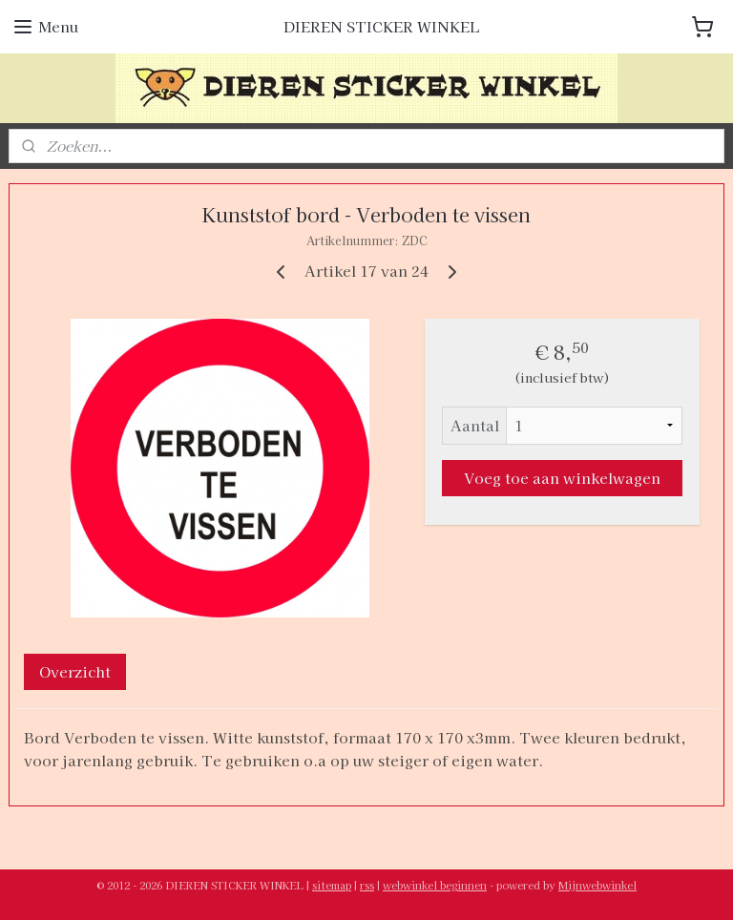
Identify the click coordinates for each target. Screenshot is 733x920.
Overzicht (75, 671)
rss (367, 884)
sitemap (331, 884)
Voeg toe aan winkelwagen (562, 478)
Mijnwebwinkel (597, 884)
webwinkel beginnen (435, 884)
